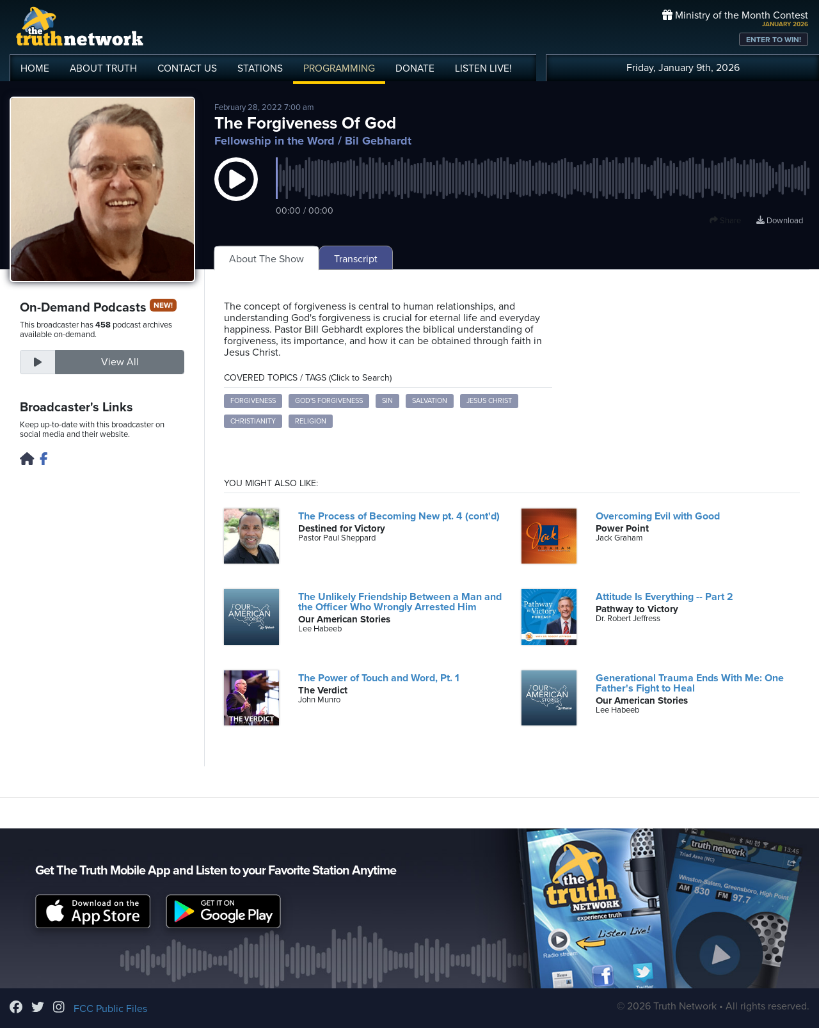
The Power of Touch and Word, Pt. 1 (378, 678)
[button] (236, 192)
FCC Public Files (110, 1008)
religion (310, 421)
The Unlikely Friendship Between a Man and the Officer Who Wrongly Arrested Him (400, 601)
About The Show (266, 259)
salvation (429, 401)
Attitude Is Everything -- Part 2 (664, 596)
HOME (34, 68)
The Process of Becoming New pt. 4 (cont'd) (399, 516)
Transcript (356, 259)
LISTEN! (483, 68)
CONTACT (187, 68)
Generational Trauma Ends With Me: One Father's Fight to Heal (690, 683)
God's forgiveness (329, 401)
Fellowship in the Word (274, 141)
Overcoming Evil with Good (658, 516)
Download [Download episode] (779, 221)
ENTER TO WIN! (773, 39)
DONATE (414, 68)
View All (120, 362)
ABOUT (103, 68)
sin (387, 401)
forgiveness (253, 401)
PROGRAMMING (339, 68)
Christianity (253, 421)
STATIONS (260, 68)
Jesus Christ (489, 401)
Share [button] (725, 221)
